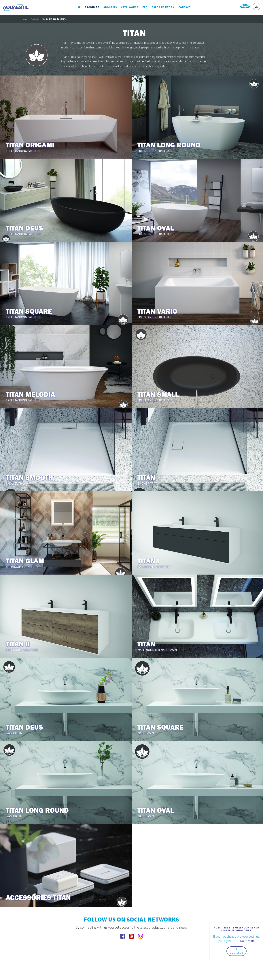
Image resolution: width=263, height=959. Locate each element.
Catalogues (129, 7)
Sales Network (163, 7)
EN (256, 6)
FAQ (144, 7)
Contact (184, 7)
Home (24, 19)
